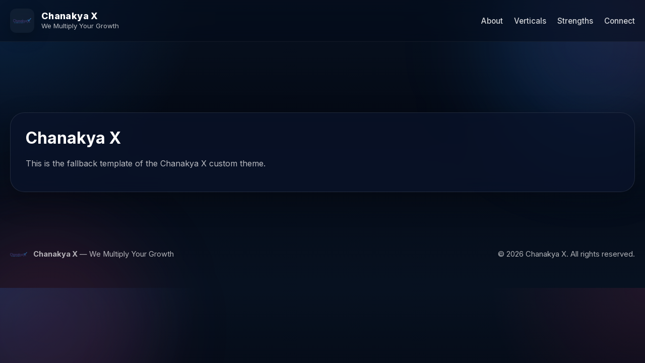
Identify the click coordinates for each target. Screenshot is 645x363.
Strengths (575, 21)
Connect (619, 21)
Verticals (530, 21)
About (492, 21)
